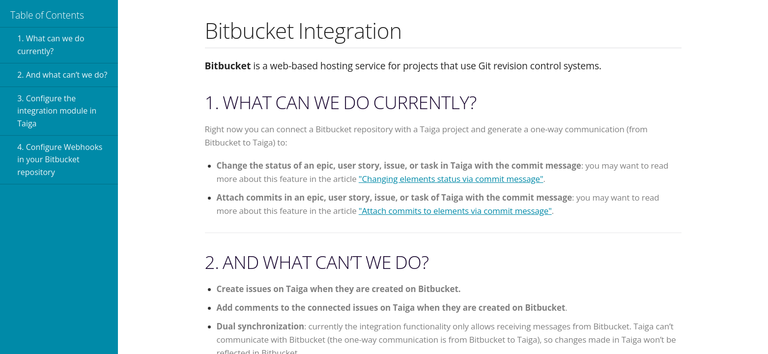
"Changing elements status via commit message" (451, 178)
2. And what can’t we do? (62, 74)
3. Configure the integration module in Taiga (56, 111)
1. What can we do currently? (50, 45)
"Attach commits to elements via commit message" (455, 210)
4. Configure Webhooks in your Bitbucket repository (59, 159)
